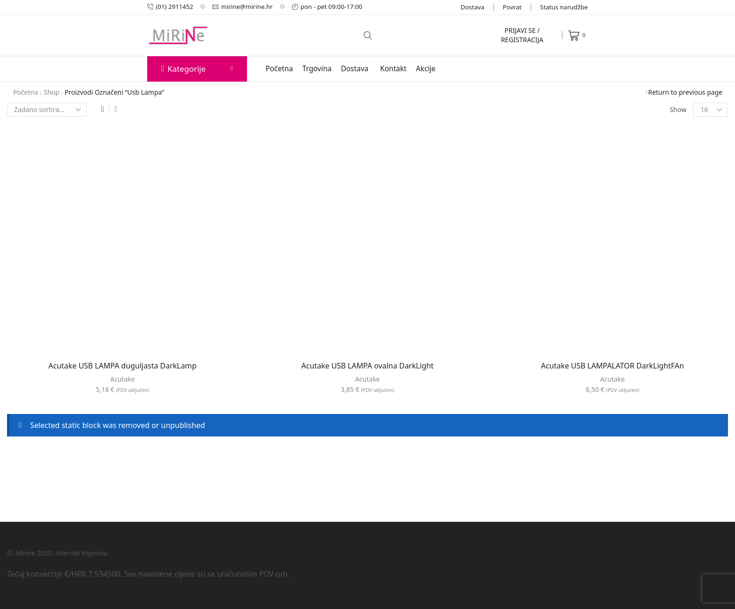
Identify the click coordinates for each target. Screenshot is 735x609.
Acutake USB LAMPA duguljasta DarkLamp (122, 366)
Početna (279, 69)
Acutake (122, 379)
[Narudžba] (47, 110)
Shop (51, 92)
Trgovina (316, 69)
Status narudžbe (564, 7)
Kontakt (393, 69)
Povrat (512, 7)
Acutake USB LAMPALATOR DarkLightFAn (612, 366)
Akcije (425, 69)
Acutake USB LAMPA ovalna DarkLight (367, 366)
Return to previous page (685, 92)
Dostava (473, 7)
